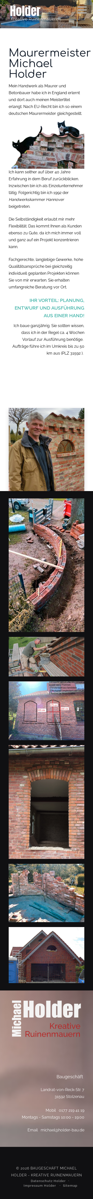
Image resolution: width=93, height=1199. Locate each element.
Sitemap (70, 1185)
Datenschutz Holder (48, 1181)
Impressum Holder (40, 1185)
